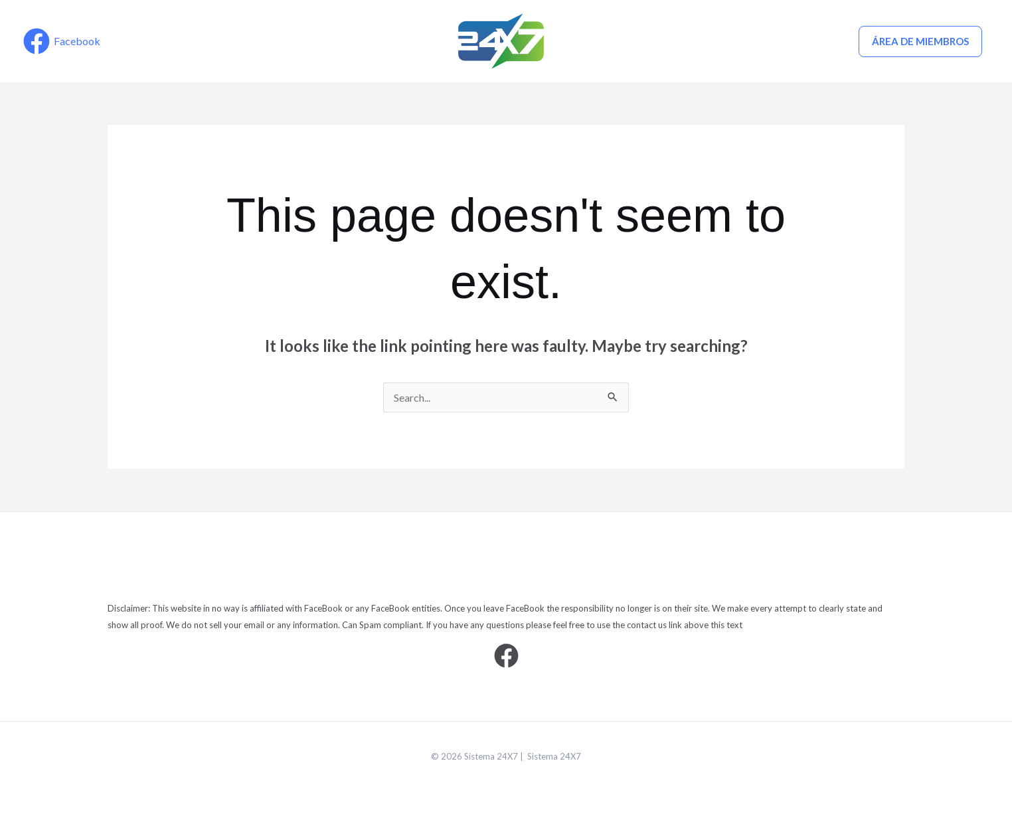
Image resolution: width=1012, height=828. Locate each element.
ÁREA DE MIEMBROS (920, 41)
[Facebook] (61, 41)
